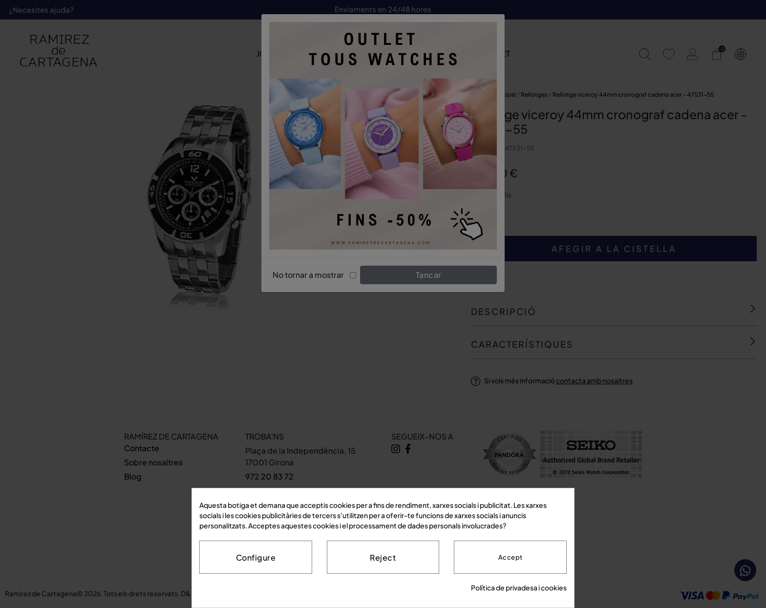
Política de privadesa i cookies (519, 587)
